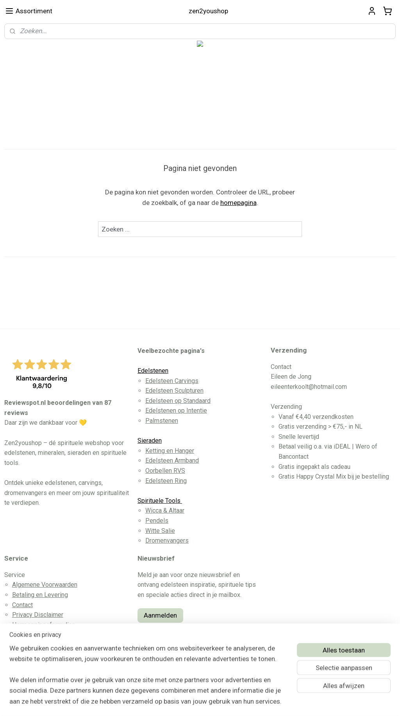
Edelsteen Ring (166, 480)
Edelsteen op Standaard (178, 400)
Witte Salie (160, 530)
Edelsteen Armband (172, 460)
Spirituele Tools (160, 500)
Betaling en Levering (40, 594)
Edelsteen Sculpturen (174, 390)
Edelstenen (153, 370)
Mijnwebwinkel (281, 701)
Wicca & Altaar (164, 510)
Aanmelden (160, 615)
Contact (22, 605)
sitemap (172, 701)
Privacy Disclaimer (37, 614)
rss (187, 701)
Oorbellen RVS (165, 470)
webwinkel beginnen (215, 701)
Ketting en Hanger (169, 450)
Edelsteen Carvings (171, 381)
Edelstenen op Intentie (176, 410)
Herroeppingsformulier (43, 625)
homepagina (238, 203)
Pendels (156, 520)
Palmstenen (161, 420)
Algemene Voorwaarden (44, 584)
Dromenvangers (167, 540)
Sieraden (150, 440)
